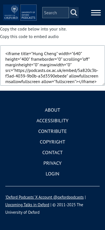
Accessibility (52, 120)
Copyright (52, 142)
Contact (52, 152)
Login (52, 173)
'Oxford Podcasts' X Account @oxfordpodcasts (44, 197)
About (52, 110)
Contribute (52, 131)
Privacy (52, 163)
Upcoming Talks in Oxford (27, 204)
